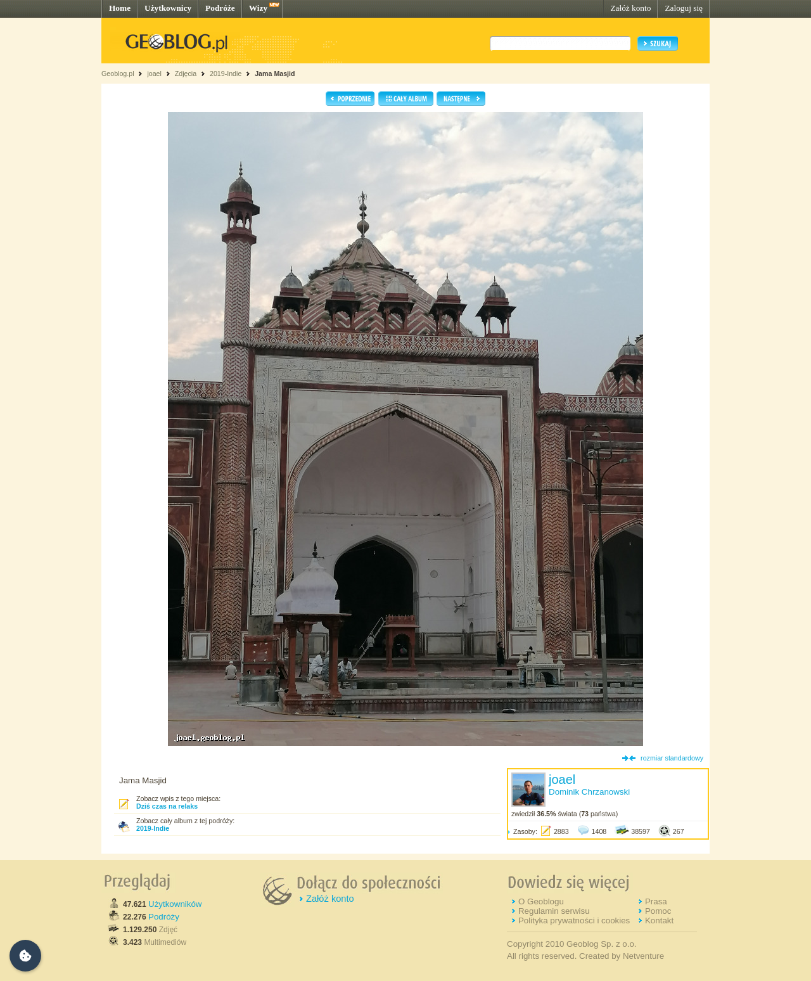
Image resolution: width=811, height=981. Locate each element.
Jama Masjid (275, 73)
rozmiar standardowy (672, 758)
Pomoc (658, 911)
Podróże (220, 8)
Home (120, 8)
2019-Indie (225, 73)
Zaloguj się (684, 8)
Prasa (656, 901)
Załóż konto (630, 8)
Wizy (258, 8)
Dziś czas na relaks (167, 806)
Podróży (163, 916)
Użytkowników (174, 904)
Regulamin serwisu (554, 911)
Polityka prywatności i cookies (574, 920)
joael (154, 73)
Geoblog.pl (117, 73)
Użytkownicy (167, 8)
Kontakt (659, 920)
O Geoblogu (541, 901)
